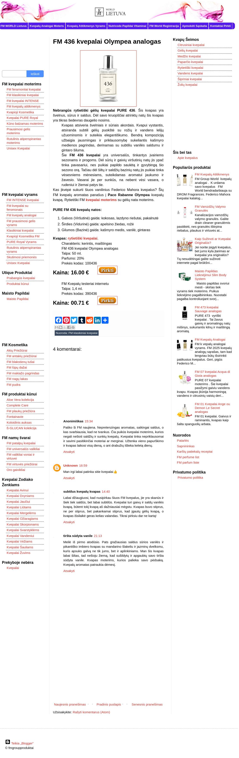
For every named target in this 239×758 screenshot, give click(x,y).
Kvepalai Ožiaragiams (22, 518)
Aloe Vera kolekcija (20, 399)
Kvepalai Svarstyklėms (23, 530)
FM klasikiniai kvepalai (82, 333)
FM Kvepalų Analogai (210, 339)
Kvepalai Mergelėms (21, 513)
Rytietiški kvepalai (190, 67)
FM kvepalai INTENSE (23, 101)
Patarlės (183, 440)
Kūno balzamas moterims (25, 123)
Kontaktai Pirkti (220, 26)
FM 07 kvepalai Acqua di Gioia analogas (212, 373)
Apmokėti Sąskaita (194, 26)
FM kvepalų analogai (21, 215)
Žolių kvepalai (187, 84)
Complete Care (17, 405)
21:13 (98, 536)
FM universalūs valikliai (23, 449)
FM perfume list (188, 457)
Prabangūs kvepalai (21, 278)
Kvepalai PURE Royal (22, 118)
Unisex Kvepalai (18, 148)
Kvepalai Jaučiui (18, 501)
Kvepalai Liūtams (19, 507)
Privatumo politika (190, 477)
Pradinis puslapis (108, 704)
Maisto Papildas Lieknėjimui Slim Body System (211, 275)
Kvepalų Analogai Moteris (47, 26)
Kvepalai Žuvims (18, 553)
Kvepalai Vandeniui (20, 536)
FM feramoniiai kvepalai (24, 89)
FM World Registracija (164, 26)
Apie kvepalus (188, 158)
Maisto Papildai (18, 299)
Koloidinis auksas (19, 422)
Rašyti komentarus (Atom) (91, 712)
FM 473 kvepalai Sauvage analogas (208, 309)
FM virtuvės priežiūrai (22, 464)
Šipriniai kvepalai (190, 79)
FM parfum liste (188, 462)
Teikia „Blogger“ (19, 743)
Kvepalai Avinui (17, 490)
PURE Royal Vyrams (22, 242)
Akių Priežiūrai (17, 350)
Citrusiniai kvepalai (191, 45)
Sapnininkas (186, 446)
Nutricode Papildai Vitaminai (127, 26)
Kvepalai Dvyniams (20, 496)
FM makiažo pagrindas (23, 373)
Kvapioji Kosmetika (20, 112)
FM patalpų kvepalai (21, 443)
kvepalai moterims (101, 200)
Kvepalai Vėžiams (19, 541)
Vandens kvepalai (190, 73)
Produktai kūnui (18, 284)
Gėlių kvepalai (188, 50)
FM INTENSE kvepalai (23, 200)
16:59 (83, 465)
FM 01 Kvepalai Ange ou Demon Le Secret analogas (212, 408)
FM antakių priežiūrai (22, 356)
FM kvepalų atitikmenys (23, 106)
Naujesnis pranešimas (70, 704)
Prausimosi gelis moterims (18, 131)
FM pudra (13, 384)
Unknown (70, 465)
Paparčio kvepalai (190, 62)
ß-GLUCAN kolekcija (21, 428)
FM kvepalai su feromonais (17, 207)
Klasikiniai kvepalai (20, 230)
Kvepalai (13, 568)
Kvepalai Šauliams (20, 547)
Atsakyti (69, 452)
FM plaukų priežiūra (21, 411)
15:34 (89, 421)
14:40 (106, 491)
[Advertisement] (108, 382)
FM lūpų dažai (17, 367)
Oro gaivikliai (16, 470)
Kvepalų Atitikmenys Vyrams (86, 26)
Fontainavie (15, 416)
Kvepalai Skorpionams (23, 524)
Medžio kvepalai (189, 56)
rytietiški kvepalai (83, 238)
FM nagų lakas (17, 379)
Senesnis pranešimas (147, 704)
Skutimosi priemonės (22, 257)
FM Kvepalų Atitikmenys (212, 174)
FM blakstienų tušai (20, 362)
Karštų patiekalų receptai (195, 451)
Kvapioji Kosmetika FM (23, 236)
